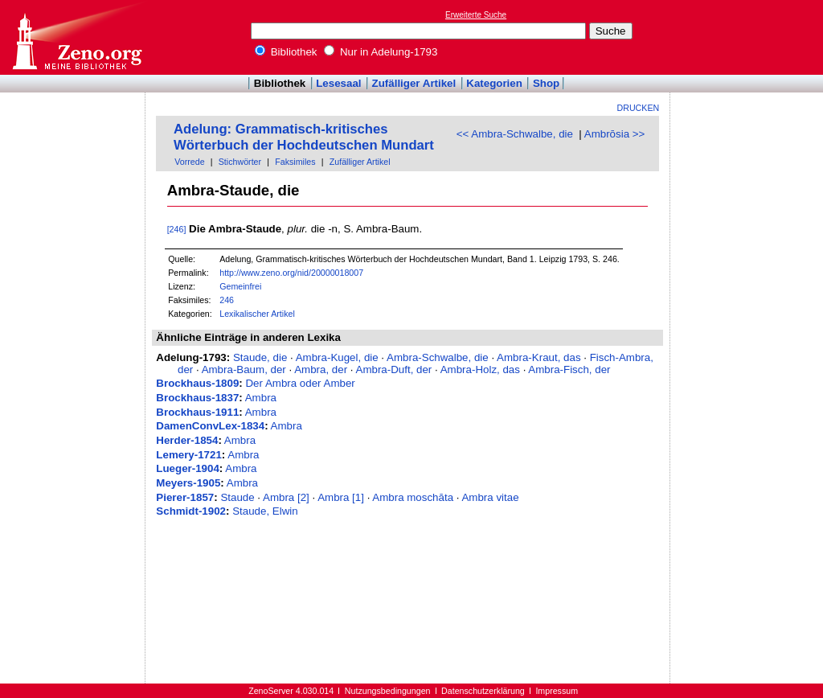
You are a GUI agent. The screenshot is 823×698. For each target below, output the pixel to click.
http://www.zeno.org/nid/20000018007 (291, 272)
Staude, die (260, 357)
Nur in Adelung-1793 (380, 52)
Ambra (260, 398)
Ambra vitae (489, 497)
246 (226, 300)
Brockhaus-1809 (197, 383)
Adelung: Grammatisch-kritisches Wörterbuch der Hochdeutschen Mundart (304, 137)
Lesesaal (338, 83)
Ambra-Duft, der (394, 369)
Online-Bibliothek (76, 37)
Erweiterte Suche (475, 14)
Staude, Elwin (265, 511)
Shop (546, 83)
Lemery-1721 (189, 455)
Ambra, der (320, 369)
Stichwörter (240, 161)
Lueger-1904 (187, 468)
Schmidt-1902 (191, 511)
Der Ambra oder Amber (299, 383)
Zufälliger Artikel (414, 83)
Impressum (556, 691)
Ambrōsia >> (614, 134)
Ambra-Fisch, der (569, 369)
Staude (237, 497)
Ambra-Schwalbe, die (438, 357)
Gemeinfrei (240, 286)
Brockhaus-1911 (197, 412)
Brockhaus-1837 (197, 398)
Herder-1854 (187, 440)
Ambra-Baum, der (244, 369)
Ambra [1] (340, 497)
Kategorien (494, 83)
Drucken (638, 108)
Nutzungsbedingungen (388, 691)
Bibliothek (286, 52)
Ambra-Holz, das (480, 369)
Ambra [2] (286, 497)
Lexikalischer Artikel (257, 313)
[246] (176, 229)
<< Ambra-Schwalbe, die (515, 134)
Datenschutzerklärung (483, 691)
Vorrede (189, 161)
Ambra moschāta (412, 497)
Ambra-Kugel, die (337, 357)
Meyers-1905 (188, 483)
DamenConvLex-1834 (210, 426)
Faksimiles (295, 161)
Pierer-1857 (185, 497)
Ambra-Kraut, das (538, 357)
